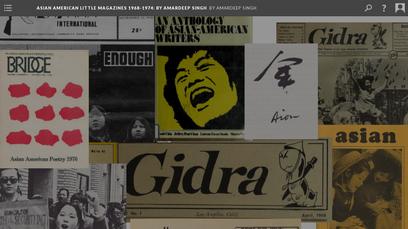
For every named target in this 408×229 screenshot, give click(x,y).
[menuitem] (8, 8)
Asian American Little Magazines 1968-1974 (122, 7)
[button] (384, 8)
